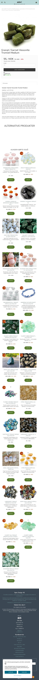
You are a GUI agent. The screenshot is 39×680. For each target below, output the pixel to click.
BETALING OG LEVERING (19, 648)
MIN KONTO (19, 640)
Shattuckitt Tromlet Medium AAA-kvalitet (11, 435)
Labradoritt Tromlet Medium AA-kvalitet (11, 502)
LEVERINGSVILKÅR (19, 650)
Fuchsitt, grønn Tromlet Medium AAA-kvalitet (11, 336)
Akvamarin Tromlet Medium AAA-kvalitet (10, 569)
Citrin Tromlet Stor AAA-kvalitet (28, 468)
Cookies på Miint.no (19, 656)
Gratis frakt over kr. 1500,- (19, 644)
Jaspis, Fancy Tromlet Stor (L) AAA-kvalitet (28, 502)
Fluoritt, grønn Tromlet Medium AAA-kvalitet (28, 537)
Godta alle (24, 672)
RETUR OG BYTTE (19, 652)
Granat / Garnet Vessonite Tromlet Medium (11, 10)
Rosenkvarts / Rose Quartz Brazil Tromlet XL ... (10, 168)
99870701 (19, 630)
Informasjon (5, 83)
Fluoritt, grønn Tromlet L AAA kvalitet (28, 336)
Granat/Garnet (31, 9)
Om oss (19, 642)
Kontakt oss (19, 638)
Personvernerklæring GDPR (19, 654)
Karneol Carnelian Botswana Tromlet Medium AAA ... (10, 203)
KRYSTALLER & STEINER (10, 9)
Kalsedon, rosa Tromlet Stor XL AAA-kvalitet (28, 269)
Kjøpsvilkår (19, 646)
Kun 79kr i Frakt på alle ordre (19, 636)
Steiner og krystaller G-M (21, 9)
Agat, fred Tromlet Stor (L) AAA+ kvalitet (11, 236)
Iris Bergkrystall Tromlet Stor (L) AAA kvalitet (10, 303)
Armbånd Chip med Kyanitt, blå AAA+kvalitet (28, 303)
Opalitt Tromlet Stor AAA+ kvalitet (28, 168)
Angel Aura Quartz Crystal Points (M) (10, 468)
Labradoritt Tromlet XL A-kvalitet (28, 435)
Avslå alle (10, 672)
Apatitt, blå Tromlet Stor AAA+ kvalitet (11, 370)
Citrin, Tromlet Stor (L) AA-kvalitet (28, 402)
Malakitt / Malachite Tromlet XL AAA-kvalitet (28, 236)
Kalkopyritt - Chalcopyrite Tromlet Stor (28, 370)
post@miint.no (19, 631)
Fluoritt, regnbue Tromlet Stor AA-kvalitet (10, 402)
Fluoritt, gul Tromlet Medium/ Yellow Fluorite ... (10, 536)
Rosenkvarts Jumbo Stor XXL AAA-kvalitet (11, 269)
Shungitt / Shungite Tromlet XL (28, 202)
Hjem (3, 9)
